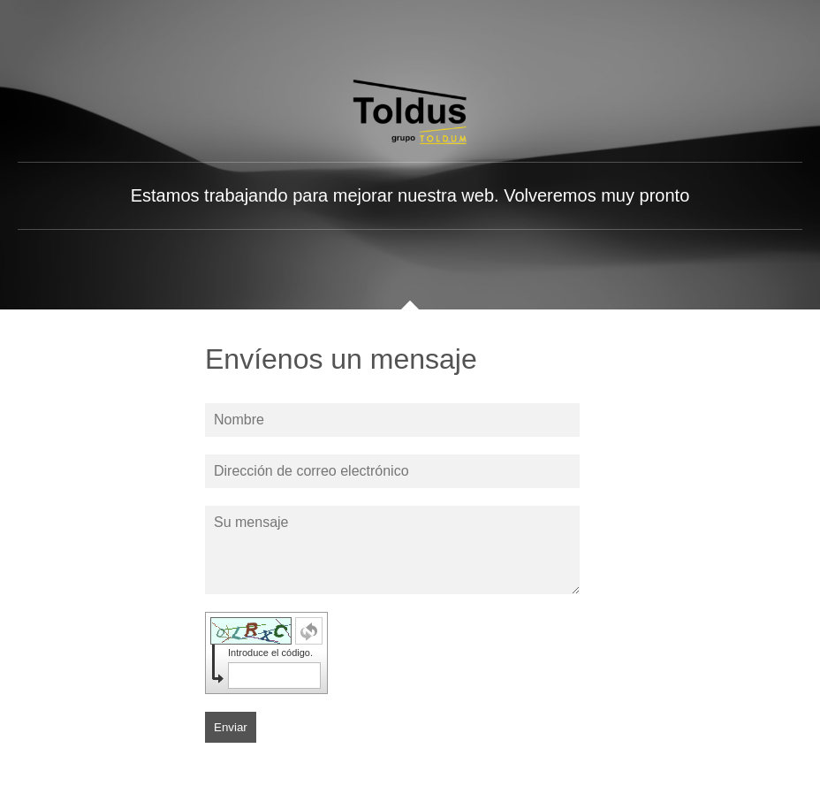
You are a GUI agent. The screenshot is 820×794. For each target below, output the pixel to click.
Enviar (230, 727)
